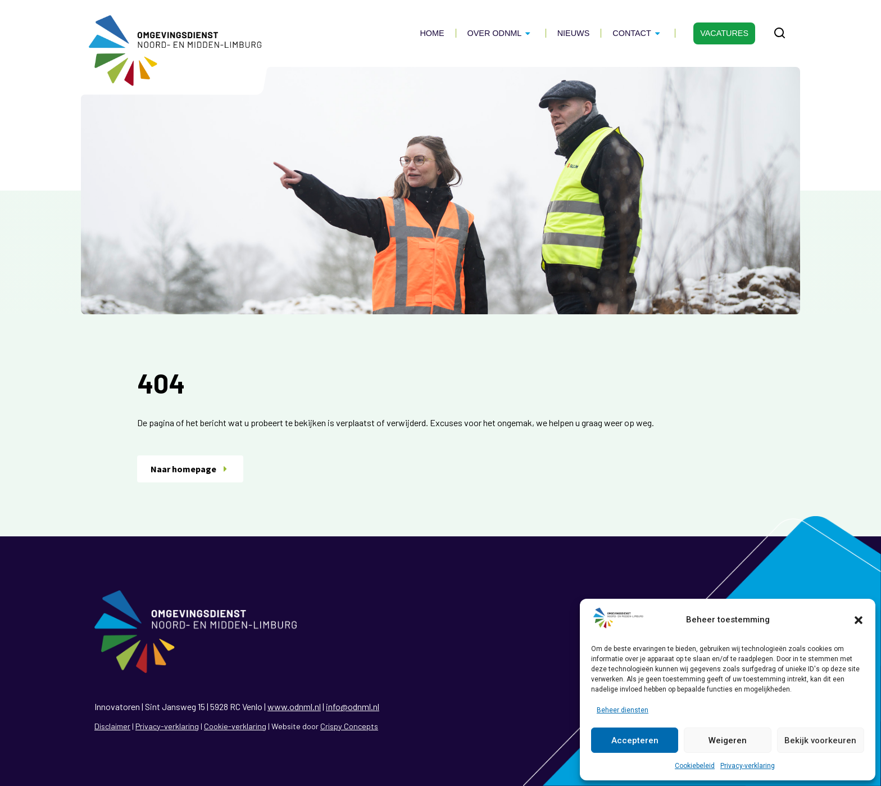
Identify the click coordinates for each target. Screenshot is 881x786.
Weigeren (728, 740)
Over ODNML (500, 33)
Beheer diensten (622, 710)
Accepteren (635, 740)
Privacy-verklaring (747, 766)
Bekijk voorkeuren (820, 740)
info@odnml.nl (352, 706)
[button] (858, 620)
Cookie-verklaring (235, 726)
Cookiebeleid (695, 766)
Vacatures (724, 33)
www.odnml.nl (294, 706)
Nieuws (573, 33)
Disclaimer (112, 726)
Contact (638, 33)
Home (432, 33)
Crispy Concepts (349, 726)
